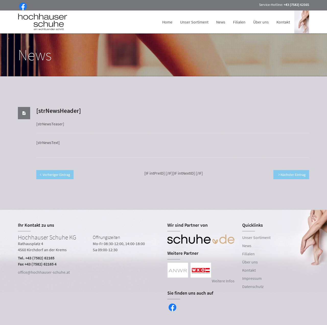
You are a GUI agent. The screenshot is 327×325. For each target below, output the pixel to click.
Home (167, 22)
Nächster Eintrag (292, 174)
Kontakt (283, 22)
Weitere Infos (223, 280)
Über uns (261, 22)
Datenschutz (253, 286)
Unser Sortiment (194, 22)
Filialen (239, 22)
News (220, 22)
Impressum (252, 278)
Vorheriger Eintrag (55, 174)
